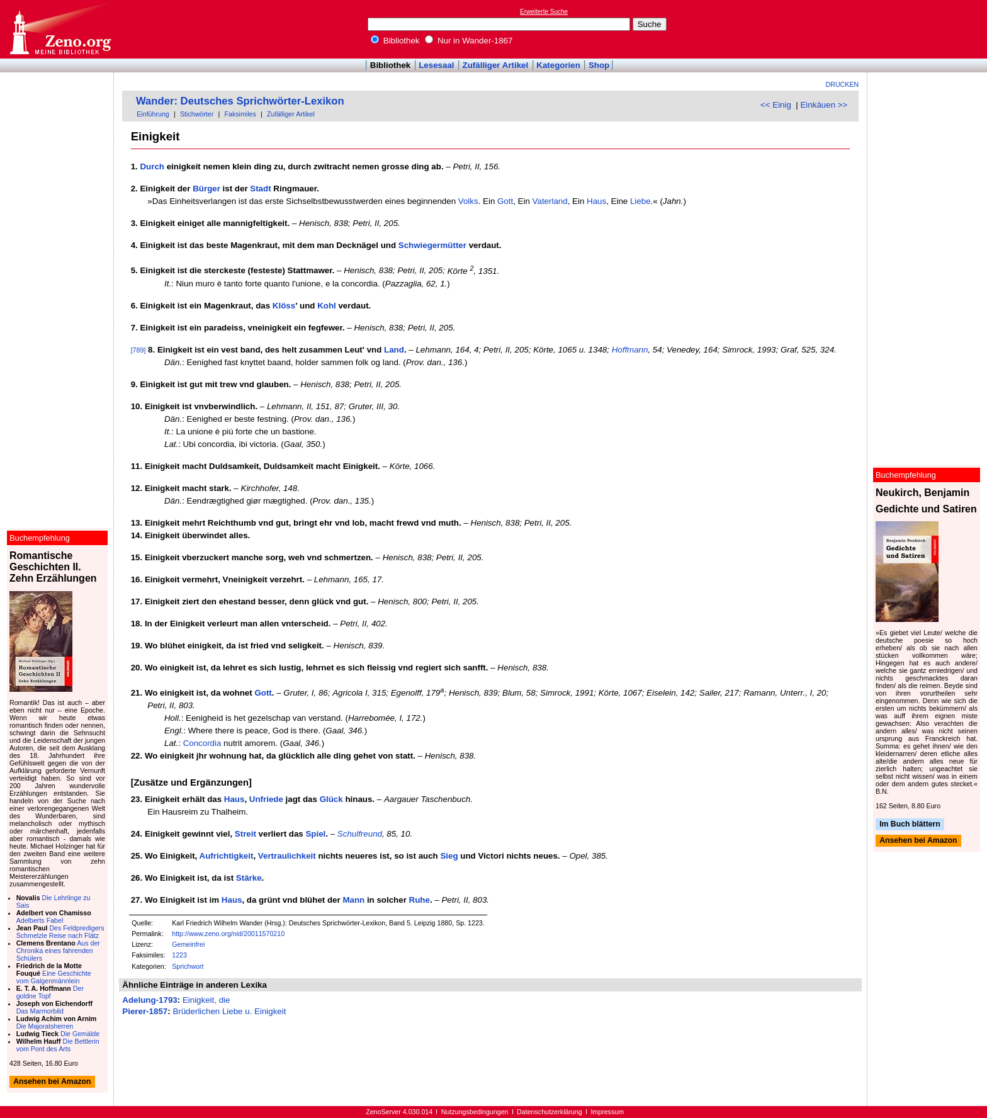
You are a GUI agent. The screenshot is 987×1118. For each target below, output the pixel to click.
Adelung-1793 (149, 1000)
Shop (599, 65)
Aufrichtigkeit (227, 856)
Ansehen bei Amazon (918, 841)
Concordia (202, 743)
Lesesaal (436, 65)
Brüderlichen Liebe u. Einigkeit (229, 1011)
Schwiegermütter (432, 245)
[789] (138, 350)
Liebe (640, 201)
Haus (596, 201)
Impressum (607, 1111)
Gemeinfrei (188, 944)
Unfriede (266, 799)
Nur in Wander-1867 (468, 40)
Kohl (326, 305)
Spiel (315, 833)
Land (394, 349)
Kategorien (558, 65)
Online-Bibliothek (60, 29)
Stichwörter (196, 114)
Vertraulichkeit (287, 856)
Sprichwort (187, 966)
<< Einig (775, 105)
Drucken (842, 84)
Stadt (260, 188)
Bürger (206, 188)
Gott (505, 201)
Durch (152, 166)
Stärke (249, 878)
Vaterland (550, 201)
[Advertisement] (929, 29)
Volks (468, 201)
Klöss (284, 305)
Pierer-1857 (144, 1011)
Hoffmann (630, 349)
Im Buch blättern (909, 824)
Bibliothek (395, 40)
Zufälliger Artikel (496, 65)
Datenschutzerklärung (549, 1111)
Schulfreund (359, 833)
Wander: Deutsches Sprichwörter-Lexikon (240, 101)
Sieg (449, 856)
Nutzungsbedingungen (475, 1111)
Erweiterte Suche (544, 11)
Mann (353, 900)
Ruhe (419, 900)
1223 (179, 955)
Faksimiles (240, 114)
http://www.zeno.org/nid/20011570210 (228, 933)
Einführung (153, 114)
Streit (245, 833)
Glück (331, 799)
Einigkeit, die (206, 1000)
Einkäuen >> (823, 105)
